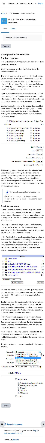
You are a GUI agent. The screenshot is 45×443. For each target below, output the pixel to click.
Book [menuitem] (5, 29)
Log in (40, 3)
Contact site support (13, 424)
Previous (6, 46)
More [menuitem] (13, 29)
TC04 (3, 14)
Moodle (16, 440)
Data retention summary (13, 433)
